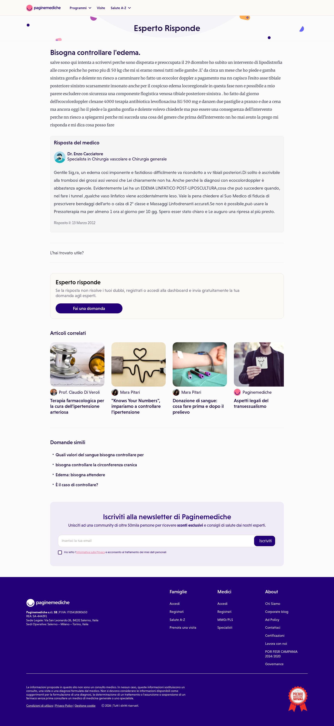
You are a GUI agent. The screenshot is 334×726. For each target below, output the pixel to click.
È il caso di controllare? (77, 484)
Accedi (175, 603)
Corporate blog (276, 612)
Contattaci (272, 627)
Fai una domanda (89, 308)
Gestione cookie (85, 705)
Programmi (80, 8)
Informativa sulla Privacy (90, 552)
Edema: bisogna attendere (80, 474)
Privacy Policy (64, 705)
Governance (274, 664)
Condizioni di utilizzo (39, 705)
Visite (101, 8)
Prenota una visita (183, 627)
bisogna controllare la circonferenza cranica (96, 464)
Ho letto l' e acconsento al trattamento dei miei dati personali (115, 552)
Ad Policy (272, 620)
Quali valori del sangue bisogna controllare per (100, 454)
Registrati (177, 612)
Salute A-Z (121, 8)
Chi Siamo (272, 603)
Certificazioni (274, 635)
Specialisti (224, 627)
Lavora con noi (276, 643)
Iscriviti (265, 540)
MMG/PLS (225, 620)
